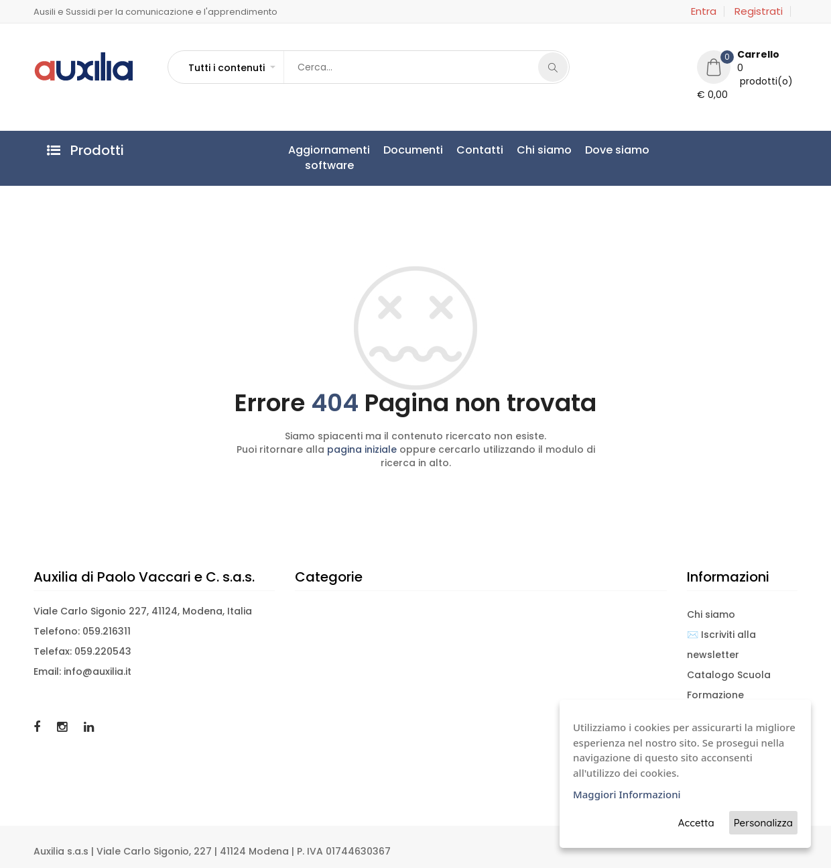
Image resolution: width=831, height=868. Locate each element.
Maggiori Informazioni (627, 794)
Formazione (715, 695)
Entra (703, 11)
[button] (231, 67)
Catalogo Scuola (729, 675)
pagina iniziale (362, 449)
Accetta (696, 822)
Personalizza (763, 822)
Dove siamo (617, 150)
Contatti (479, 150)
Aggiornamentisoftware (329, 157)
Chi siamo (544, 150)
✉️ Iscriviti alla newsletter (721, 644)
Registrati (758, 11)
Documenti (413, 150)
